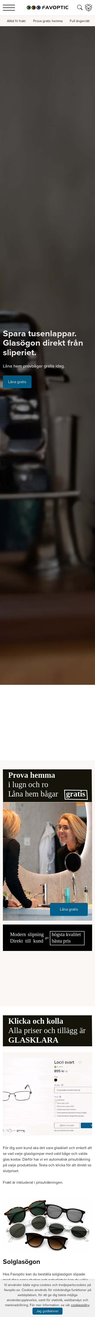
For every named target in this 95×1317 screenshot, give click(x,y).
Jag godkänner (47, 1311)
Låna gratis (17, 382)
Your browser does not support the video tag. (47, 973)
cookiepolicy (80, 1305)
